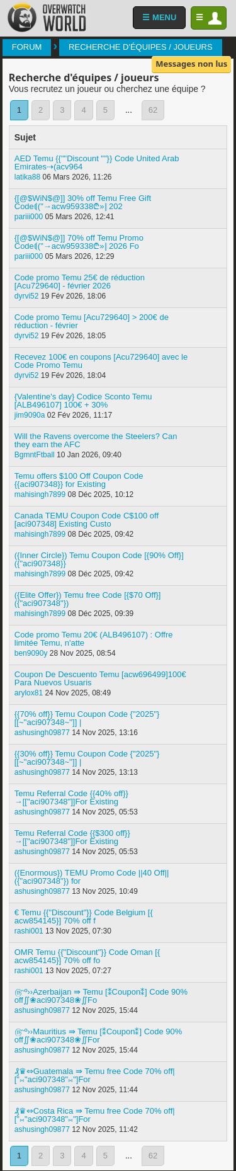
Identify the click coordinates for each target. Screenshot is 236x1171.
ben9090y (31, 653)
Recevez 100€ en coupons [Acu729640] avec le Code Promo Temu (101, 361)
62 (153, 110)
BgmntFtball (34, 454)
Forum (27, 47)
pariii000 (28, 216)
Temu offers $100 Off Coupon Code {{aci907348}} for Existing (78, 480)
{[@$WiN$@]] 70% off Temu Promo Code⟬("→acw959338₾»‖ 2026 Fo (78, 242)
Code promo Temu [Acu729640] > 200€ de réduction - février (91, 321)
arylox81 (28, 692)
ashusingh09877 (42, 732)
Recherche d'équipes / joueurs (141, 47)
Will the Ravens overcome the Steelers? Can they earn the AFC (95, 440)
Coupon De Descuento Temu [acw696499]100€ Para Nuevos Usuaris (100, 678)
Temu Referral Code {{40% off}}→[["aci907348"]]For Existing (71, 797)
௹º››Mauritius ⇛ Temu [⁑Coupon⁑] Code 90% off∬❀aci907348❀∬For (98, 1035)
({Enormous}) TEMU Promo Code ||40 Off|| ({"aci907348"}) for (91, 877)
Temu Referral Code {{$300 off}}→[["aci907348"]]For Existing (72, 837)
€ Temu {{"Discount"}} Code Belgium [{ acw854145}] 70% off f (83, 916)
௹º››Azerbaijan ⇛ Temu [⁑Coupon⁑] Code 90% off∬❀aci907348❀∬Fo (101, 996)
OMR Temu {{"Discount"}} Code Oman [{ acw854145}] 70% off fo (87, 956)
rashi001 (28, 931)
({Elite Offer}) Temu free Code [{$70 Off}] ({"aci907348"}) (87, 599)
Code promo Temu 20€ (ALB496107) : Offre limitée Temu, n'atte (93, 639)
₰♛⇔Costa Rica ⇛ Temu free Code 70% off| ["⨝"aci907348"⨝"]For (94, 1115)
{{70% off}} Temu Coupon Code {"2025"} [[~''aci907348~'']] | (87, 718)
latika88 (27, 177)
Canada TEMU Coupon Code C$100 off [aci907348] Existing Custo (86, 519)
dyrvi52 (26, 296)
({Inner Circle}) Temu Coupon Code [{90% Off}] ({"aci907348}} (99, 559)
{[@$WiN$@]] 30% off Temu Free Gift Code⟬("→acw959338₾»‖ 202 (82, 202)
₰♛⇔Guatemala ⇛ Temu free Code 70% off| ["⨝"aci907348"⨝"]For (94, 1075)
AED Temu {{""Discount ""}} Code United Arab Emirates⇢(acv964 (96, 162)
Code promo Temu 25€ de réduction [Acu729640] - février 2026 (79, 281)
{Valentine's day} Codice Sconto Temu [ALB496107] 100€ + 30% (83, 400)
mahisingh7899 (39, 494)
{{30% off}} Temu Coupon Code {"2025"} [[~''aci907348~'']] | (87, 758)
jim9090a (29, 415)
